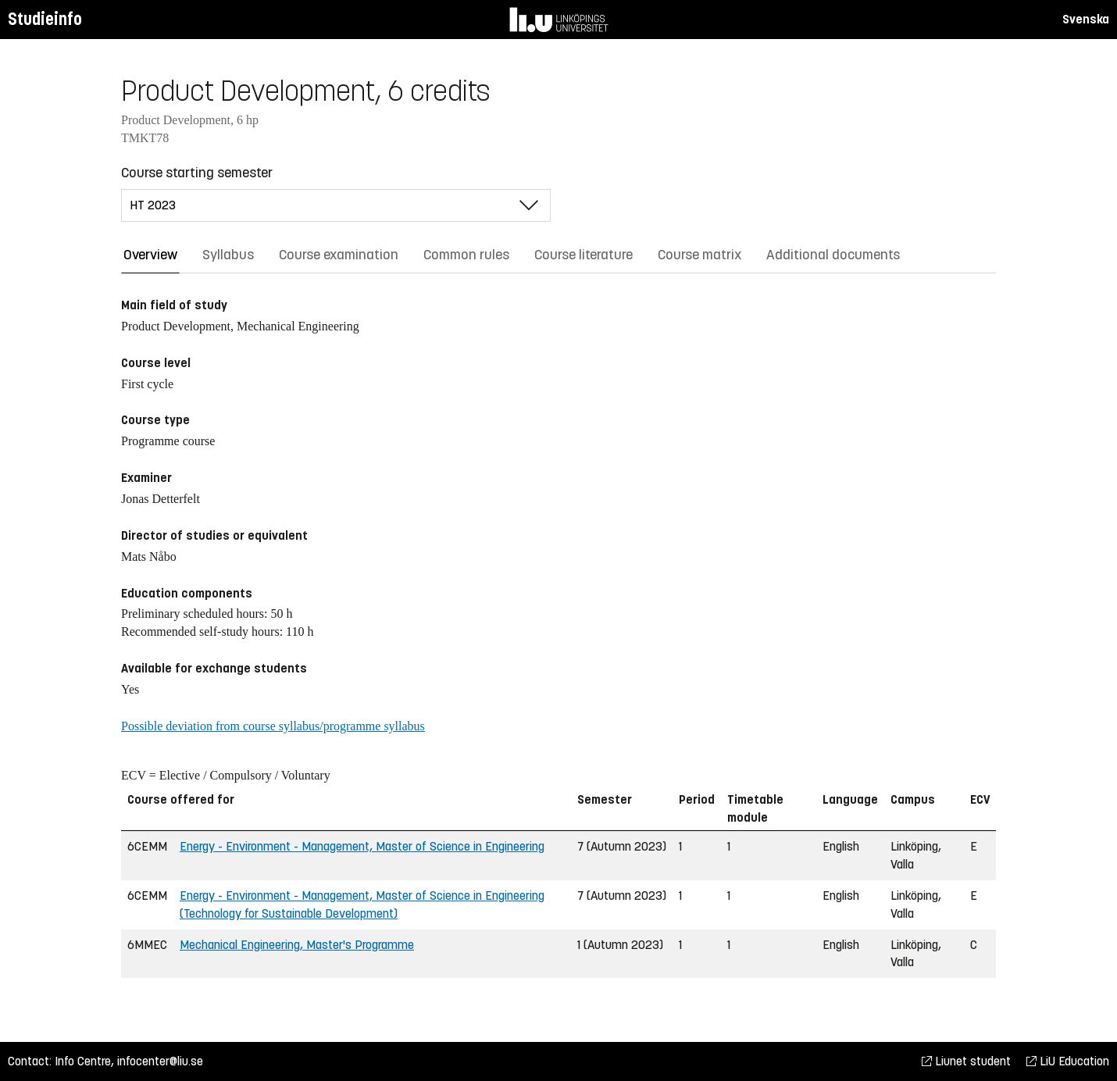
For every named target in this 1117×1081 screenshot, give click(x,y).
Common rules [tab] (466, 254)
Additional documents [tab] (833, 254)
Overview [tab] (150, 254)
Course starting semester (197, 172)
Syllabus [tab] (228, 254)
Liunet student (966, 1061)
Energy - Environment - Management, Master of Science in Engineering (362, 846)
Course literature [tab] (583, 254)
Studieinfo (45, 19)
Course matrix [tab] (699, 254)
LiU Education (1067, 1061)
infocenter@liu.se (160, 1061)
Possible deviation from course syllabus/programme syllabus (273, 726)
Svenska (1085, 19)
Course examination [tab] (338, 254)
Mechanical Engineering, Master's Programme (297, 944)
